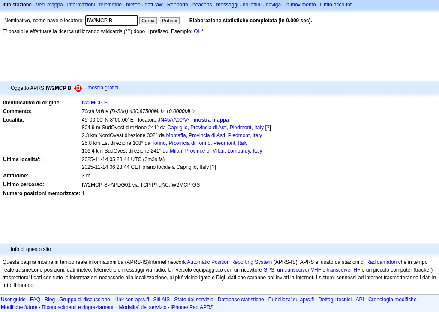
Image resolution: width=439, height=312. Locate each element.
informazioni (81, 5)
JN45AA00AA (173, 120)
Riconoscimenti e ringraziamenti (78, 307)
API (360, 300)
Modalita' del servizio (143, 307)
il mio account (336, 5)
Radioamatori (381, 262)
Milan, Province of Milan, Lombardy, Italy (216, 151)
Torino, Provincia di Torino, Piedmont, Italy (199, 143)
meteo (133, 5)
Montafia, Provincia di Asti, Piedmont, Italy (214, 135)
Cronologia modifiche (392, 300)
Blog (50, 300)
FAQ (35, 300)
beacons (202, 5)
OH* (199, 31)
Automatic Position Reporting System (229, 262)
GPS (268, 270)
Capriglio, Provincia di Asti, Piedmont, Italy (215, 128)
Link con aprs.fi (131, 300)
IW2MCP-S (95, 103)
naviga (273, 5)
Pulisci (169, 20)
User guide (13, 300)
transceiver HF (343, 270)
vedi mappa (49, 5)
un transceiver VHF (299, 270)
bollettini (252, 5)
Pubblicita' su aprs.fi (291, 300)
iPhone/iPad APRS (192, 307)
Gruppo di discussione (84, 300)
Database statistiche (241, 300)
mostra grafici (102, 88)
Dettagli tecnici (335, 300)
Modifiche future (19, 307)
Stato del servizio (193, 300)
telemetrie (110, 5)
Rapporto (177, 5)
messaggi (227, 5)
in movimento (300, 5)
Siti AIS (161, 300)
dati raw (154, 5)
